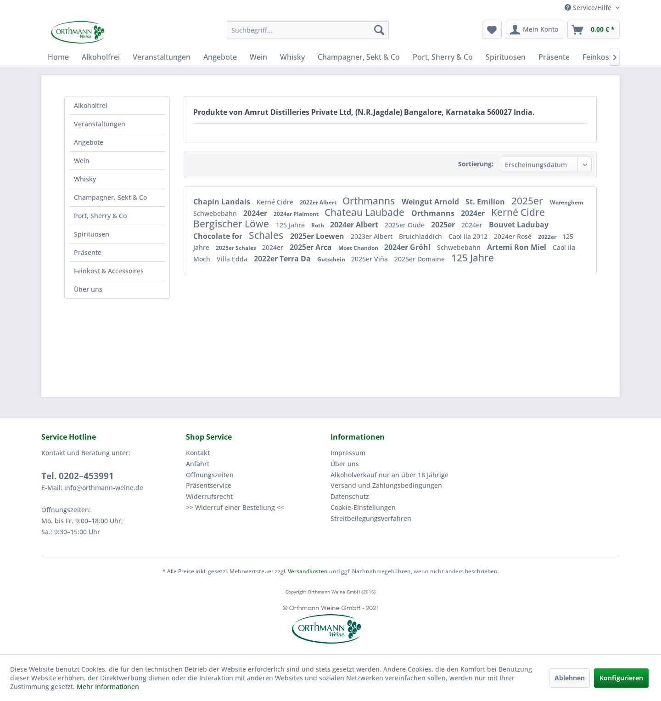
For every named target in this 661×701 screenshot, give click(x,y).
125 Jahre (291, 224)
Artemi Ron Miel (517, 247)
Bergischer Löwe (232, 223)
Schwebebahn (216, 213)
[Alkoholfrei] (100, 57)
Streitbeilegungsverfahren (370, 518)
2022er (548, 237)
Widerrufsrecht (209, 496)
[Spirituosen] (505, 57)
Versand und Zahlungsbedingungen (386, 485)
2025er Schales (237, 248)
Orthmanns (369, 200)
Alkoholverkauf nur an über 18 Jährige (389, 474)
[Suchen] (379, 30)
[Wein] (258, 57)
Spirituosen (91, 234)
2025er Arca (312, 247)
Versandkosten (308, 571)
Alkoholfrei (90, 105)
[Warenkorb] (593, 30)
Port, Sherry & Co (100, 215)
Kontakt (198, 452)
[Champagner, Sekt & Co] (358, 57)
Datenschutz (349, 496)
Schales (267, 235)
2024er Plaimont (297, 214)
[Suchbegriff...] (308, 30)
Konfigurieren (621, 677)
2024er (256, 213)
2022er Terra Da (283, 259)
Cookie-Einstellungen (363, 507)
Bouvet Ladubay (519, 225)
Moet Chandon (359, 248)
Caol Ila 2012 (468, 236)
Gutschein (332, 259)
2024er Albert (355, 225)
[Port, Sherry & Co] (442, 57)
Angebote (88, 142)
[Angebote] (220, 57)
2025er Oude (405, 224)
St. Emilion (486, 202)
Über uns (88, 289)
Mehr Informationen (108, 686)
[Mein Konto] (534, 30)
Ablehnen (570, 677)
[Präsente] (554, 57)
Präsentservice (208, 485)
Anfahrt (197, 463)
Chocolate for (218, 236)
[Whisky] (292, 57)
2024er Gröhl (408, 247)
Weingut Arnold (431, 202)
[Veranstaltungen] (161, 57)
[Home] (58, 57)
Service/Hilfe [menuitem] (589, 7)
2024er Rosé (513, 236)
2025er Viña (370, 258)
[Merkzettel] (492, 30)
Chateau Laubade (366, 212)
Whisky (85, 179)
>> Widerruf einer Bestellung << (235, 507)
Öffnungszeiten (210, 474)
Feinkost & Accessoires (109, 270)
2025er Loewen (318, 236)
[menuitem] (308, 30)
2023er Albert (372, 236)
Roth (318, 225)
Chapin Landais (222, 202)
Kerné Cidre (276, 202)
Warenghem (566, 202)
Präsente (87, 252)
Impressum (347, 452)
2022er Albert (319, 202)
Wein (82, 160)
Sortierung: (475, 163)
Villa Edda (233, 258)
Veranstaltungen (99, 123)
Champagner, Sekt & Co (110, 197)
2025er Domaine (420, 258)
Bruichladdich (421, 236)
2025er (528, 200)
